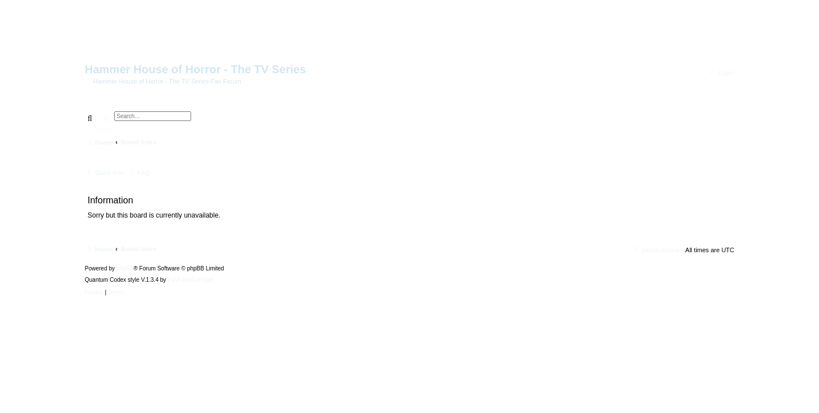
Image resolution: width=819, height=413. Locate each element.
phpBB (125, 269)
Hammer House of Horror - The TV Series (195, 69)
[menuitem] (720, 73)
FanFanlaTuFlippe (191, 280)
